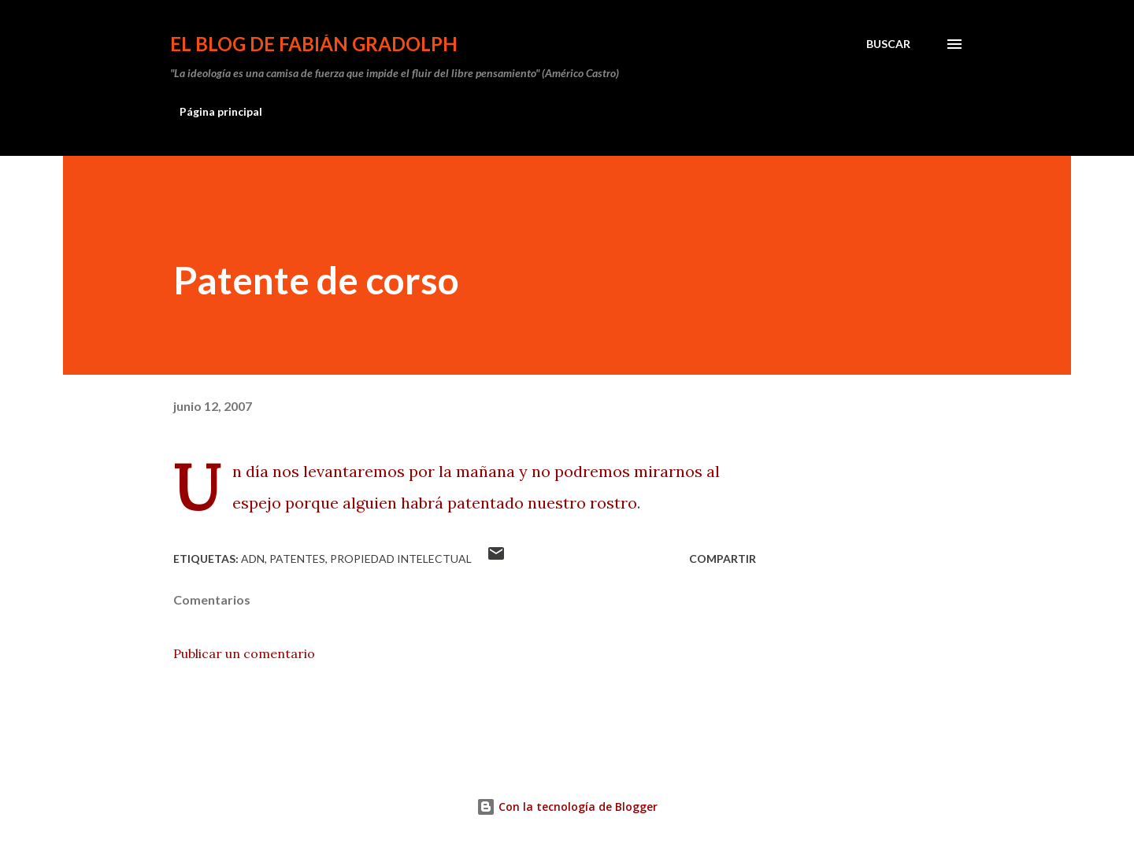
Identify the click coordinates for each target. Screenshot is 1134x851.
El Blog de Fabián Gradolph (314, 43)
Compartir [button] (722, 558)
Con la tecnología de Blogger (567, 806)
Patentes (297, 558)
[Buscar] (888, 44)
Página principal (221, 111)
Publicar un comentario (244, 653)
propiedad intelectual (401, 558)
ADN (253, 558)
